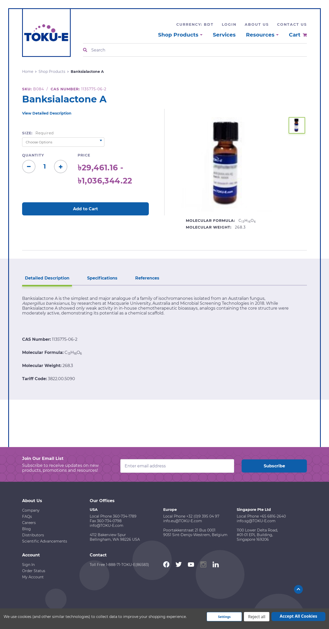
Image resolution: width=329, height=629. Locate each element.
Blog (26, 528)
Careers (29, 522)
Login (229, 24)
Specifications (100, 277)
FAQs (27, 516)
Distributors (33, 534)
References (144, 277)
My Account (33, 576)
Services (224, 35)
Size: (38, 133)
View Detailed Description (46, 113)
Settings (224, 617)
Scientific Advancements (44, 540)
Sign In (28, 564)
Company (31, 510)
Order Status (33, 570)
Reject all (256, 616)
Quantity (33, 155)
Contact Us (292, 24)
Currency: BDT (195, 24)
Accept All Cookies (298, 616)
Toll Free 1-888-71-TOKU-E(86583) (119, 564)
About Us (257, 24)
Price (84, 155)
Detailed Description (46, 277)
